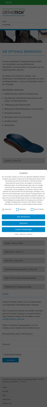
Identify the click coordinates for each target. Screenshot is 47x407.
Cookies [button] (17, 232)
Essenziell (6, 208)
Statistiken (21, 208)
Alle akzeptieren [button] (23, 215)
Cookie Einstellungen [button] (23, 228)
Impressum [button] (29, 232)
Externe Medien (37, 208)
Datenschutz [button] (23, 232)
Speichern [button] (24, 221)
